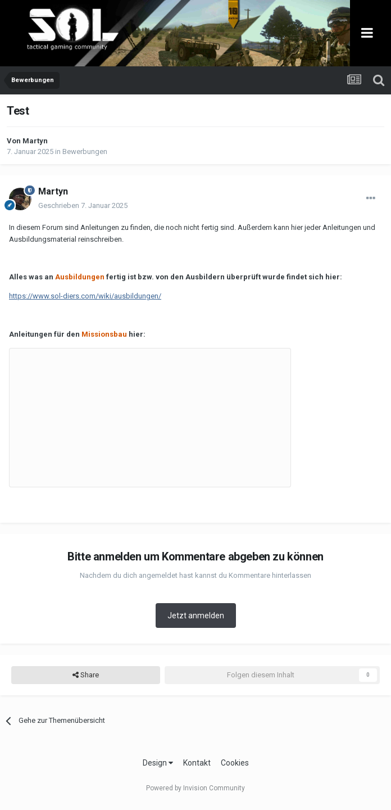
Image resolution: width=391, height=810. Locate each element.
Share (85, 675)
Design (158, 762)
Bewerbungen (84, 151)
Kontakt (197, 762)
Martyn (35, 141)
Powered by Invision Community (195, 788)
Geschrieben (83, 205)
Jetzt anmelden (195, 615)
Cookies (235, 762)
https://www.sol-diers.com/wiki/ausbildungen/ (85, 296)
